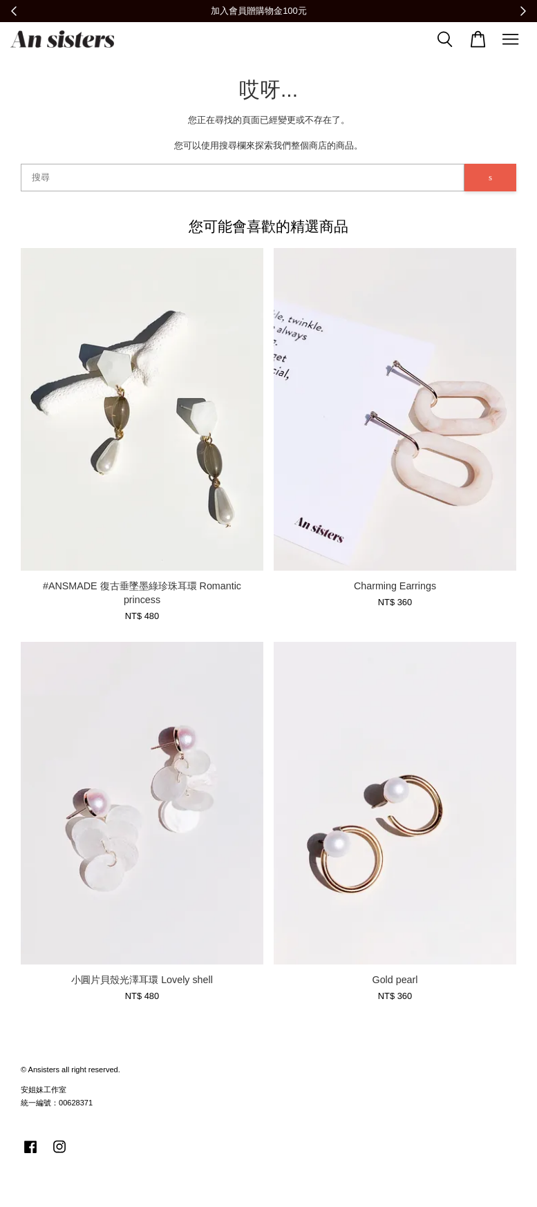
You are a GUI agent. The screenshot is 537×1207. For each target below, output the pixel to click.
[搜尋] (242, 177)
